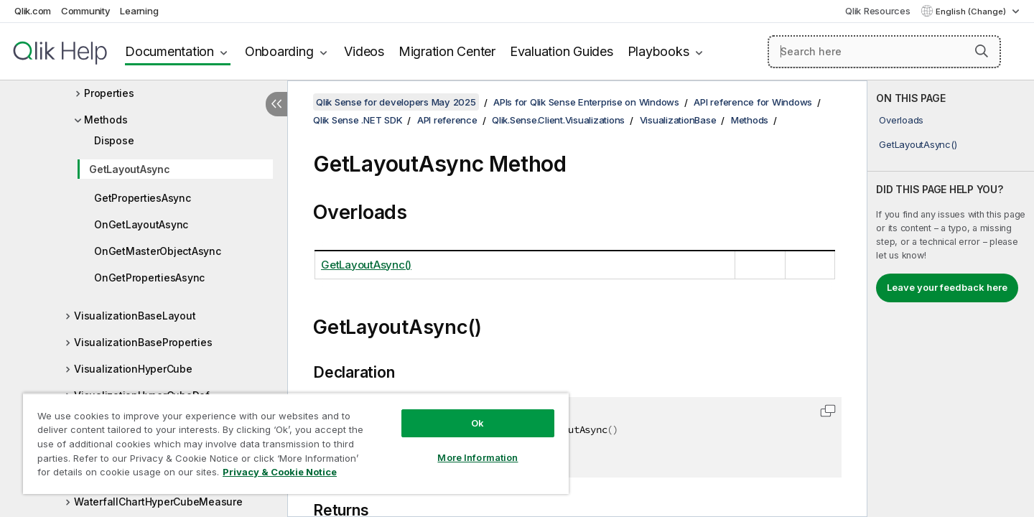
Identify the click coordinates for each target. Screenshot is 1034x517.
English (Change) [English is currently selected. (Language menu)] (972, 11)
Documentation (169, 51)
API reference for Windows (753, 102)
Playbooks (658, 51)
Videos (364, 51)
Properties (109, 93)
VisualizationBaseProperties (143, 342)
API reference (447, 120)
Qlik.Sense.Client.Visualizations (558, 120)
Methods (105, 119)
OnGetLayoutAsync (141, 224)
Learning (139, 11)
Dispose (114, 140)
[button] (981, 51)
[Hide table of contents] (276, 104)
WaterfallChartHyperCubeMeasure (158, 501)
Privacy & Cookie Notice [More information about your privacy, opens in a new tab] (280, 472)
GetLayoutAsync (129, 169)
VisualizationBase (678, 120)
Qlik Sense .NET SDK (357, 120)
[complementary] (950, 298)
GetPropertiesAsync (142, 198)
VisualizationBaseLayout (134, 315)
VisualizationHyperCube (133, 369)
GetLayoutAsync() (917, 144)
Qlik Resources (877, 11)
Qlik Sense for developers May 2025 (396, 102)
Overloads (901, 120)
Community (86, 11)
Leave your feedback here (947, 287)
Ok (477, 423)
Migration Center (447, 51)
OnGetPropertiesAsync (149, 277)
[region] (296, 443)
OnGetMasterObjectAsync (157, 251)
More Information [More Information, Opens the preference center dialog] (477, 457)
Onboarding (279, 51)
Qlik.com (32, 11)
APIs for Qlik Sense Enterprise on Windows (586, 102)
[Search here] (884, 52)
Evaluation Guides (561, 51)
